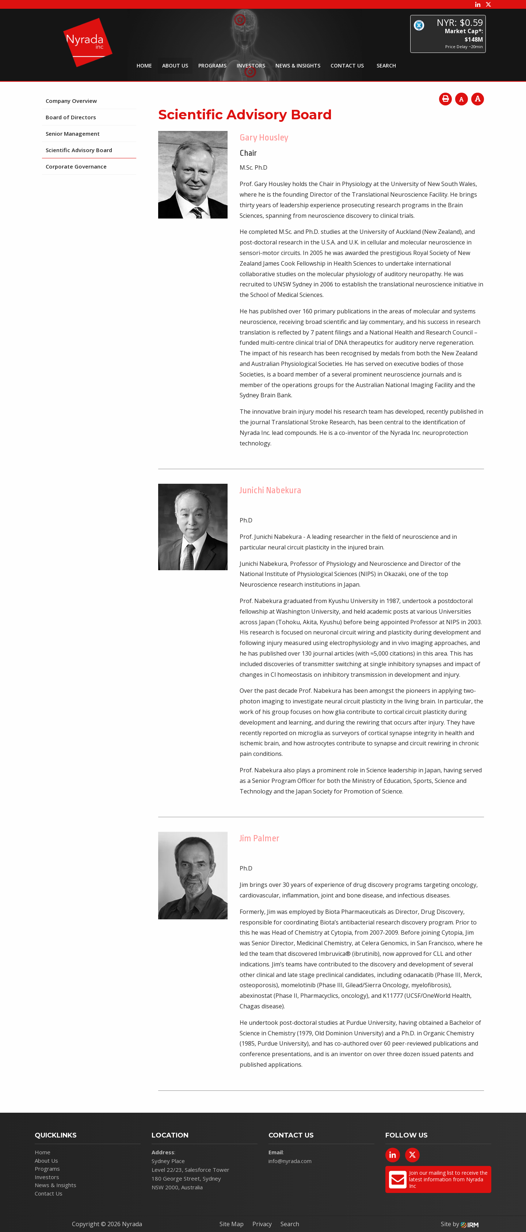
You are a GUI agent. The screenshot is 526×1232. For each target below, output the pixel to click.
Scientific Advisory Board (79, 150)
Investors (251, 65)
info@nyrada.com (290, 1161)
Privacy (262, 1224)
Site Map (232, 1224)
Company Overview (71, 100)
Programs (212, 65)
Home (144, 65)
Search (290, 1224)
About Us (175, 65)
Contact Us (347, 65)
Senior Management (73, 133)
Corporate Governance (76, 166)
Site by (460, 1224)
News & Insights (297, 65)
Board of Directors (71, 117)
